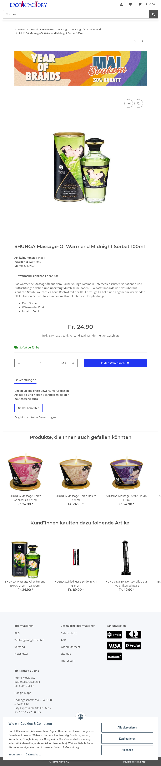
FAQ (17, 633)
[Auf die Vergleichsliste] (128, 103)
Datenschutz (69, 633)
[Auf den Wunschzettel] (138, 103)
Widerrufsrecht (70, 647)
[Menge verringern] (19, 363)
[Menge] (41, 363)
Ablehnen (126, 747)
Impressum (68, 660)
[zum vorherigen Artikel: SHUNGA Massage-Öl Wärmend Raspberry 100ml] (135, 41)
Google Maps (22, 693)
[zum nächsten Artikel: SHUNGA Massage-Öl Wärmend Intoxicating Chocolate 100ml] (143, 41)
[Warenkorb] (146, 4)
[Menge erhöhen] (73, 363)
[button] (121, 4)
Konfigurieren (126, 736)
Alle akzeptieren (126, 725)
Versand (75, 335)
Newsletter (21, 653)
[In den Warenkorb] (17, 94)
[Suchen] (76, 14)
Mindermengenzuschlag (103, 335)
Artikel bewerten (28, 408)
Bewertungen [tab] (25, 380)
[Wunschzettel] (130, 4)
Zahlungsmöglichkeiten (29, 640)
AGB (63, 640)
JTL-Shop (141, 761)
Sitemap (66, 653)
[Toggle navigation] (5, 2)
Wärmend (35, 261)
